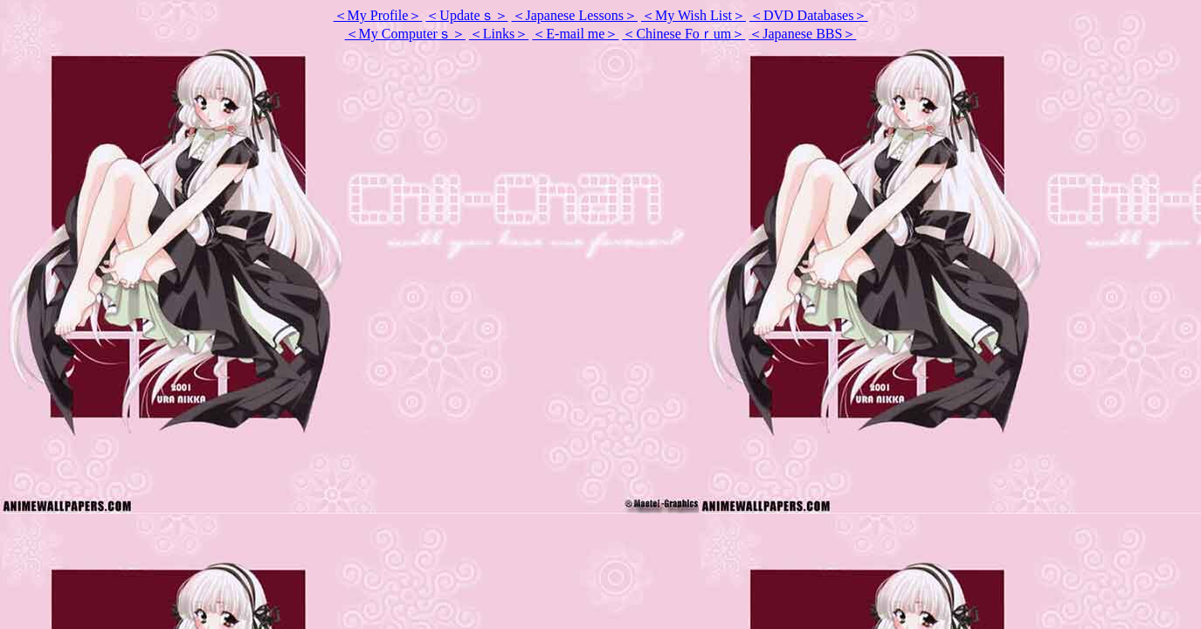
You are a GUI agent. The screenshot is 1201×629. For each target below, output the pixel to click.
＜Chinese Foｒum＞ (683, 33)
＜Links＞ (498, 33)
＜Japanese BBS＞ (802, 33)
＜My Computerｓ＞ (405, 33)
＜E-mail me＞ (575, 33)
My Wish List (693, 15)
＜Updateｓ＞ (466, 15)
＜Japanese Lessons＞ (575, 15)
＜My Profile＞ (378, 15)
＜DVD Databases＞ (808, 15)
